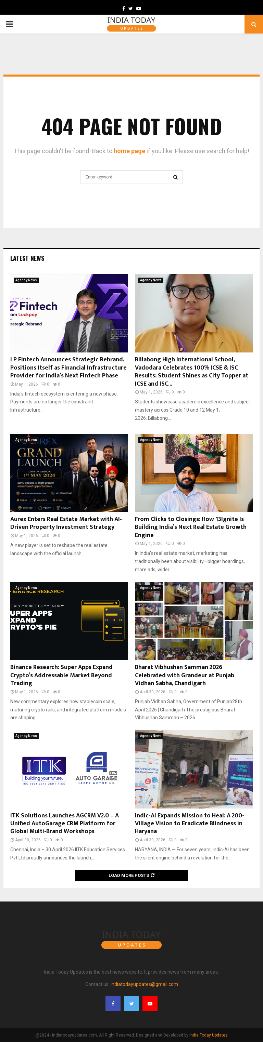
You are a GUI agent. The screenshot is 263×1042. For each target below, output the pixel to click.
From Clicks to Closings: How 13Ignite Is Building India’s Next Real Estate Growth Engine (191, 527)
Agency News (26, 280)
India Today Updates (208, 1035)
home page (129, 151)
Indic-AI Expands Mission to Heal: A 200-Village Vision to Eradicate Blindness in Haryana (189, 824)
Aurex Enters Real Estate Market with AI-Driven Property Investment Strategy (66, 523)
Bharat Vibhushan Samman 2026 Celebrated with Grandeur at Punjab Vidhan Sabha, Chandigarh (184, 675)
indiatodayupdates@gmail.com (144, 984)
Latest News (27, 258)
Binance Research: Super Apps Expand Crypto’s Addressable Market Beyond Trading (61, 675)
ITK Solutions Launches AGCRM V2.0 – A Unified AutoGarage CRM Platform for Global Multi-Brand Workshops (64, 824)
